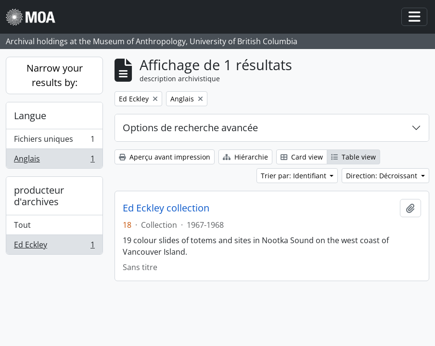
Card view (302, 156)
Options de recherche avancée (190, 127)
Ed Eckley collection (166, 208)
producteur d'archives (39, 196)
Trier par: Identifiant (294, 175)
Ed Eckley (54, 246)
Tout (22, 225)
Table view (353, 156)
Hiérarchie (245, 156)
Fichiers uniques (54, 141)
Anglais (54, 160)
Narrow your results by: (54, 75)
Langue (30, 115)
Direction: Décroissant (382, 175)
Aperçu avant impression (164, 156)
